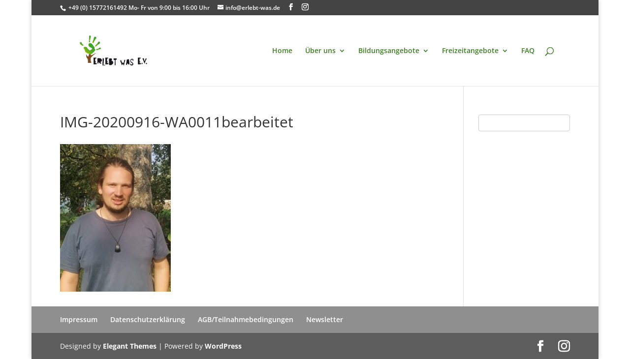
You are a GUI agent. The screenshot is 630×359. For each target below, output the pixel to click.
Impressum (78, 319)
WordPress (223, 346)
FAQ (528, 51)
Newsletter (324, 319)
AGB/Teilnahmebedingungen (245, 319)
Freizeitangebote (470, 51)
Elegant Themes (130, 346)
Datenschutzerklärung (147, 319)
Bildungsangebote (388, 51)
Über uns (320, 51)
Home (282, 51)
